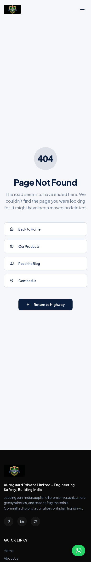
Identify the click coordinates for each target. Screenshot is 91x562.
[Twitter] (35, 521)
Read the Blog (25, 263)
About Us (11, 558)
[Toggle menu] (82, 9)
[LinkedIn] (22, 521)
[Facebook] (8, 521)
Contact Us (23, 280)
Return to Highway (45, 304)
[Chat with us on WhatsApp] (78, 550)
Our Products (25, 246)
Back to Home (25, 229)
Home (9, 550)
